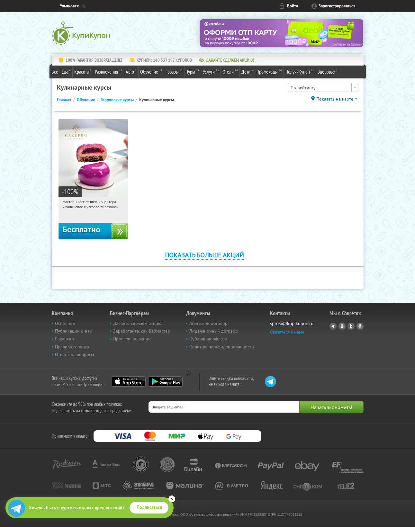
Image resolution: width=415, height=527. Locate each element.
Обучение (151, 71)
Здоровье (328, 71)
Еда (66, 71)
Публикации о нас (73, 331)
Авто (131, 71)
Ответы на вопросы (74, 354)
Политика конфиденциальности (221, 347)
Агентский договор (208, 323)
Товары (174, 71)
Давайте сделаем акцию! (138, 323)
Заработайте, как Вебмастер (141, 331)
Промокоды (269, 71)
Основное (65, 323)
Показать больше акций (204, 255)
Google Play (166, 381)
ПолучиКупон (299, 71)
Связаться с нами (287, 332)
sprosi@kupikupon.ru (291, 323)
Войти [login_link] (292, 6)
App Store (129, 381)
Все (54, 71)
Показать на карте (334, 99)
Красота (82, 71)
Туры (192, 71)
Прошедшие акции (132, 339)
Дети (247, 71)
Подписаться (149, 507)
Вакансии (64, 339)
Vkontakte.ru (342, 326)
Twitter (351, 326)
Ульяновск (69, 6)
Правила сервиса (72, 347)
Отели (230, 71)
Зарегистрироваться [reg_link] (337, 6)
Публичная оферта (208, 339)
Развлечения (108, 71)
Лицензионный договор (213, 331)
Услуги (211, 71)
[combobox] (323, 87)
